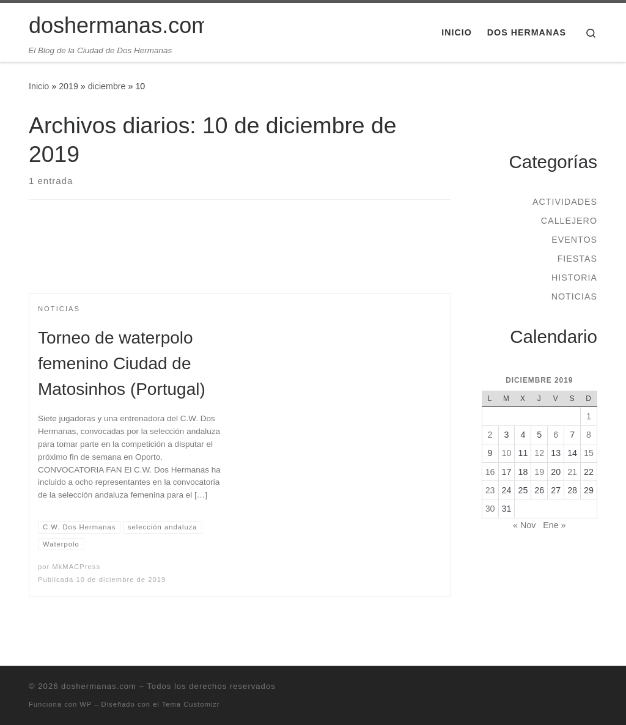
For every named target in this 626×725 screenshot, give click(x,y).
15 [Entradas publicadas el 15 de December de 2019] (589, 453)
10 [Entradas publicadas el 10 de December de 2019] (507, 453)
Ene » (554, 525)
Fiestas (577, 258)
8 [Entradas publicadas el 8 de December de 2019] (588, 435)
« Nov (524, 525)
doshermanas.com (98, 686)
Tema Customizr (191, 704)
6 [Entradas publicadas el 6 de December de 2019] (555, 435)
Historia (574, 277)
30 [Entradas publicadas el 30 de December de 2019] (490, 508)
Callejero (569, 221)
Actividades (564, 202)
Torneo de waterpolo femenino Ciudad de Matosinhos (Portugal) (121, 363)
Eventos (574, 240)
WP (85, 704)
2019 (68, 86)
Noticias (574, 296)
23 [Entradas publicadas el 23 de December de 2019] (490, 490)
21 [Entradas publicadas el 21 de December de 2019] (572, 472)
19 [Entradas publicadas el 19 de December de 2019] (539, 472)
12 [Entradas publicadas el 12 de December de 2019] (539, 453)
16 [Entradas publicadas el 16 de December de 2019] (490, 472)
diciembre (107, 86)
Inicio (39, 86)
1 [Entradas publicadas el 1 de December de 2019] (588, 416)
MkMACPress (76, 566)
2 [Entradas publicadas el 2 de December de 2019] (490, 435)
